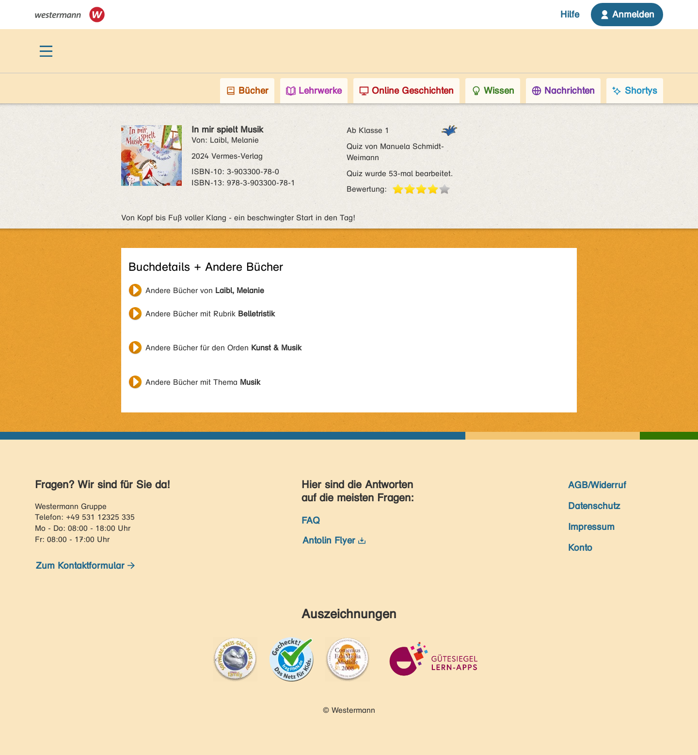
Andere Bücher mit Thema (202, 382)
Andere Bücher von (204, 290)
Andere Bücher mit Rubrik (210, 313)
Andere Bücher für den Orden (223, 347)
